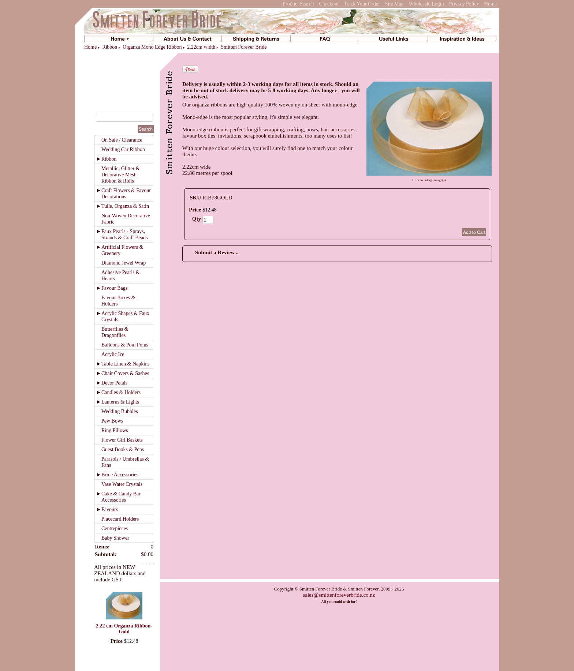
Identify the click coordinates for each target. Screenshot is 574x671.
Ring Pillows (114, 430)
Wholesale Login (426, 4)
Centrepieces (114, 528)
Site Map (394, 4)
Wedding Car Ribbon (123, 149)
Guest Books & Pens (122, 449)
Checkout (329, 4)
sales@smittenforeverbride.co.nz (339, 595)
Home (490, 4)
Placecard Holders (120, 519)
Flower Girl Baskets (122, 440)
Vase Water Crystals (121, 484)
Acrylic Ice (112, 354)
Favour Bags (114, 288)
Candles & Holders (121, 392)
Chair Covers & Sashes (125, 373)
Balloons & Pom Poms (124, 345)
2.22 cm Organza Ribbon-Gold (124, 628)
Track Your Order (362, 4)
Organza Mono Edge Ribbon (152, 47)
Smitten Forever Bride (243, 47)
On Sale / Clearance (121, 140)
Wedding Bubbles (119, 411)
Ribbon (109, 47)
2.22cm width (201, 47)
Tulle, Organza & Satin (125, 206)
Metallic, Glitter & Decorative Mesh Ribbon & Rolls (120, 175)
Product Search (298, 4)
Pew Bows (112, 421)
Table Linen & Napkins (125, 364)
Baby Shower (115, 538)
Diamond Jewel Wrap (123, 263)
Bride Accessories (119, 474)
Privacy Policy (464, 4)
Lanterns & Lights (120, 402)
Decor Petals (114, 383)
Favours (109, 509)
